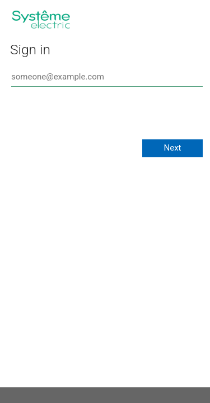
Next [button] (172, 148)
